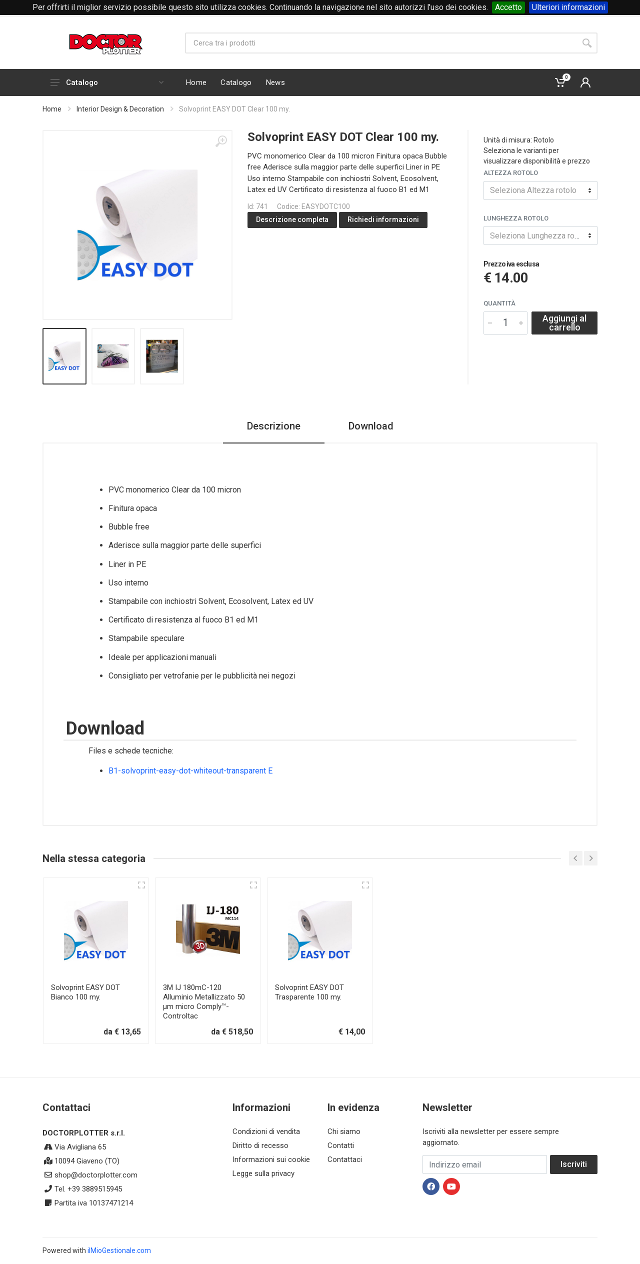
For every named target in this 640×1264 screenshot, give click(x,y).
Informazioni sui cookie (271, 1159)
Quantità (500, 303)
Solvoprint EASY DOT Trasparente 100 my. (309, 992)
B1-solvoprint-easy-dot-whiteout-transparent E (190, 771)
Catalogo (107, 82)
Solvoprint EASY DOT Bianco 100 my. (85, 992)
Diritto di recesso (260, 1145)
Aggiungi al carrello (564, 322)
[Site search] (380, 43)
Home (52, 109)
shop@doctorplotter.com (96, 1175)
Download (371, 426)
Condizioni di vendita (266, 1131)
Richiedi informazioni (383, 220)
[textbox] (540, 191)
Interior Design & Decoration (120, 109)
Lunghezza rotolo (516, 218)
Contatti (341, 1145)
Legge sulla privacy (263, 1173)
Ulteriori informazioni (568, 7)
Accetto (508, 7)
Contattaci (345, 1159)
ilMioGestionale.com (119, 1250)
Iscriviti (573, 1164)
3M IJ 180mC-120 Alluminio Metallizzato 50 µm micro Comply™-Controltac (204, 1001)
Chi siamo (344, 1131)
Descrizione (273, 426)
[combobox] (541, 190)
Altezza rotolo (511, 172)
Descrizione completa (292, 220)
